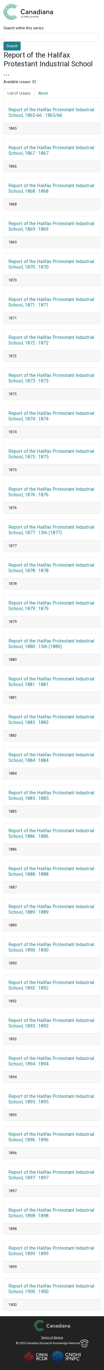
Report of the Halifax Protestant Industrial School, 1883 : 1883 (51, 719)
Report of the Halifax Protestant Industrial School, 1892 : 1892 (51, 985)
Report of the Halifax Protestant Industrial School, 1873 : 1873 (51, 378)
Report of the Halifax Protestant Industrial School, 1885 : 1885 (51, 795)
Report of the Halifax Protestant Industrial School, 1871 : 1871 (51, 302)
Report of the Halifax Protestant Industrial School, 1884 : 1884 (51, 757)
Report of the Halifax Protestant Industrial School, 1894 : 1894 (51, 1061)
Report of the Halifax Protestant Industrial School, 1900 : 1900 (51, 1288)
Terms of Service (52, 1337)
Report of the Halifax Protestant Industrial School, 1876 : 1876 (51, 491)
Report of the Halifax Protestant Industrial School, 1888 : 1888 (51, 871)
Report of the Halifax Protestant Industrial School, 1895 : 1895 (51, 1099)
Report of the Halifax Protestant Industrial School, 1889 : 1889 (51, 909)
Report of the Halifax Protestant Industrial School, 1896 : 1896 (51, 1137)
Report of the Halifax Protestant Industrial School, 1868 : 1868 (51, 188)
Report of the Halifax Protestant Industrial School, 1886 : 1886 (51, 833)
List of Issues (18, 93)
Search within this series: (23, 28)
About (43, 93)
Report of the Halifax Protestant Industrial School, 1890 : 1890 (51, 947)
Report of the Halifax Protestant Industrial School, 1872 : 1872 (51, 340)
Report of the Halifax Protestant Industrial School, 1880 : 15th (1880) (51, 643)
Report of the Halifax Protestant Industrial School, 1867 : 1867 (51, 150)
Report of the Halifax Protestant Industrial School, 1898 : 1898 (51, 1212)
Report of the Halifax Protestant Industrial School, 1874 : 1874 (51, 416)
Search (12, 46)
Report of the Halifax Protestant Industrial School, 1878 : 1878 (51, 567)
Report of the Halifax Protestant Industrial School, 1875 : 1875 (51, 454)
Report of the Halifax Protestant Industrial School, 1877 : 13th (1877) (51, 529)
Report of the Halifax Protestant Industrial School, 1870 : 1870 (51, 264)
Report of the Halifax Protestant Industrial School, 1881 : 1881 (51, 681)
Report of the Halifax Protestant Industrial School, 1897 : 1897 (51, 1175)
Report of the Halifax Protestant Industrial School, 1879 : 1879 (51, 605)
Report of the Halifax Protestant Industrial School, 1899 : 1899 (51, 1250)
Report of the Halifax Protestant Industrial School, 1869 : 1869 (51, 226)
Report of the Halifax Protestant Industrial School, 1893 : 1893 (51, 1023)
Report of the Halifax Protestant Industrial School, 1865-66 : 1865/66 (51, 112)
